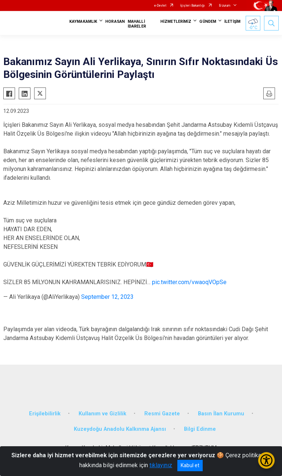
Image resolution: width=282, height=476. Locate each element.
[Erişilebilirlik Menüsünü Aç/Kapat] (266, 460)
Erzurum (224, 5)
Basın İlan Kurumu (221, 414)
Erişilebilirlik (45, 414)
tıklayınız (160, 465)
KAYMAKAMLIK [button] (83, 21)
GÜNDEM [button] (207, 21)
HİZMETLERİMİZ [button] (175, 21)
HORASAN (115, 21)
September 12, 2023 (107, 296)
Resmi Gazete (162, 414)
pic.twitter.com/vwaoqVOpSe (189, 282)
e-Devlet (160, 5)
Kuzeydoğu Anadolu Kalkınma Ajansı (120, 429)
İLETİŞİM (232, 21)
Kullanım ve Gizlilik (102, 414)
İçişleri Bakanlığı (192, 5)
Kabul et (190, 465)
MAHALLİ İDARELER (137, 24)
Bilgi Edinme (200, 429)
